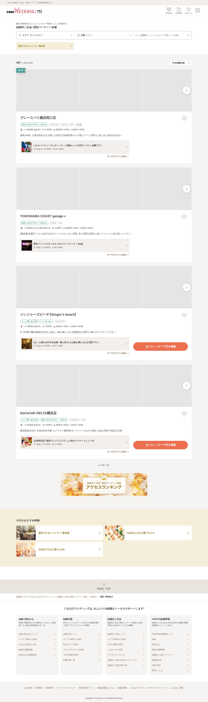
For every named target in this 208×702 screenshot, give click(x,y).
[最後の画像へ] (186, 90)
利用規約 (39, 688)
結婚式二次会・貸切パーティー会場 (72, 597)
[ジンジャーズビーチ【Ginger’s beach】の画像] (104, 287)
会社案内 (28, 688)
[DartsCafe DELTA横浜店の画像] (104, 386)
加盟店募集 (122, 688)
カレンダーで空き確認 (160, 346)
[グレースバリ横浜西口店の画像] (104, 90)
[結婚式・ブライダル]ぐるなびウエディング (34, 597)
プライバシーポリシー (66, 688)
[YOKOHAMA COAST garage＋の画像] (104, 189)
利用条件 (50, 688)
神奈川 (94, 597)
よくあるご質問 (176, 688)
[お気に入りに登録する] (184, 118)
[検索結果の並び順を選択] (181, 63)
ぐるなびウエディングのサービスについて (148, 688)
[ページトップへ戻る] (104, 586)
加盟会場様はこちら (106, 688)
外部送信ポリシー (86, 688)
